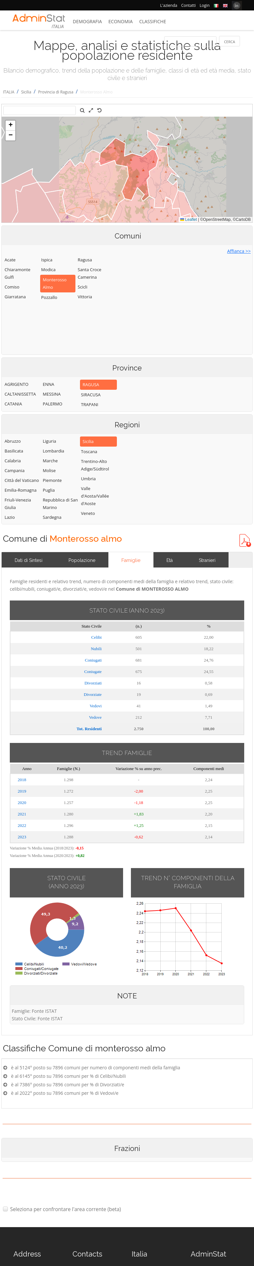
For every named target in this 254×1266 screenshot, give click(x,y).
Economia (120, 21)
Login (205, 5)
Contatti (188, 5)
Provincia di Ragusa (55, 92)
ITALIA (8, 92)
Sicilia (26, 92)
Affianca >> (239, 251)
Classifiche (152, 21)
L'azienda (168, 5)
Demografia (87, 21)
